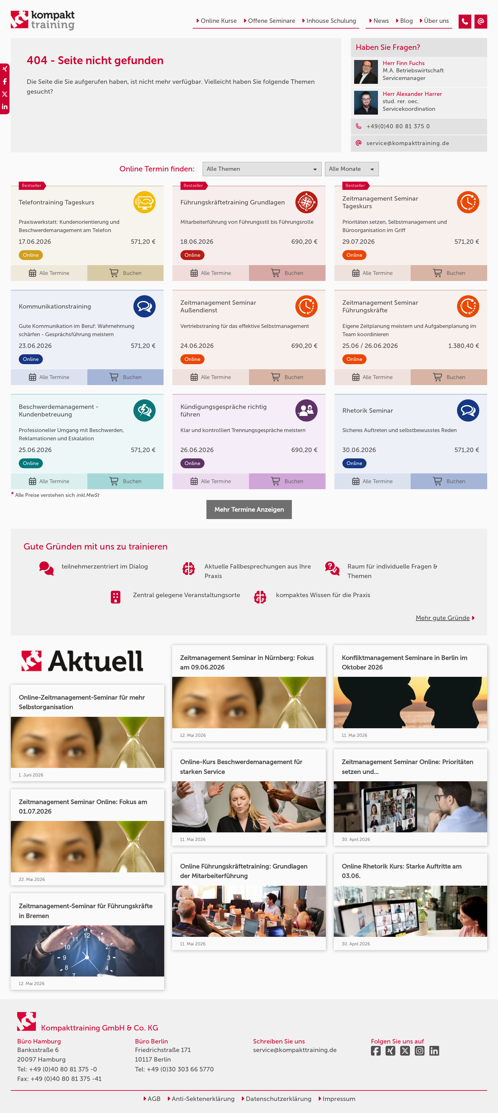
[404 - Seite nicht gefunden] (465, 22)
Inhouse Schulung (329, 20)
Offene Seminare (269, 20)
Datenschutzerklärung (276, 1099)
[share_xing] (5, 69)
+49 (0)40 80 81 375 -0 (63, 1069)
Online (31, 255)
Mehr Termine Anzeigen (249, 509)
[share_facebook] (5, 82)
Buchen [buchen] (125, 273)
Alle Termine (49, 273)
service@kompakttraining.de (295, 1050)
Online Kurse (216, 20)
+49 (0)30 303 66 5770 (180, 1069)
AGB (152, 1099)
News (379, 20)
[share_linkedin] (5, 108)
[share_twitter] (5, 95)
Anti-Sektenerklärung (201, 1099)
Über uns (434, 20)
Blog (404, 20)
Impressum (336, 1099)
